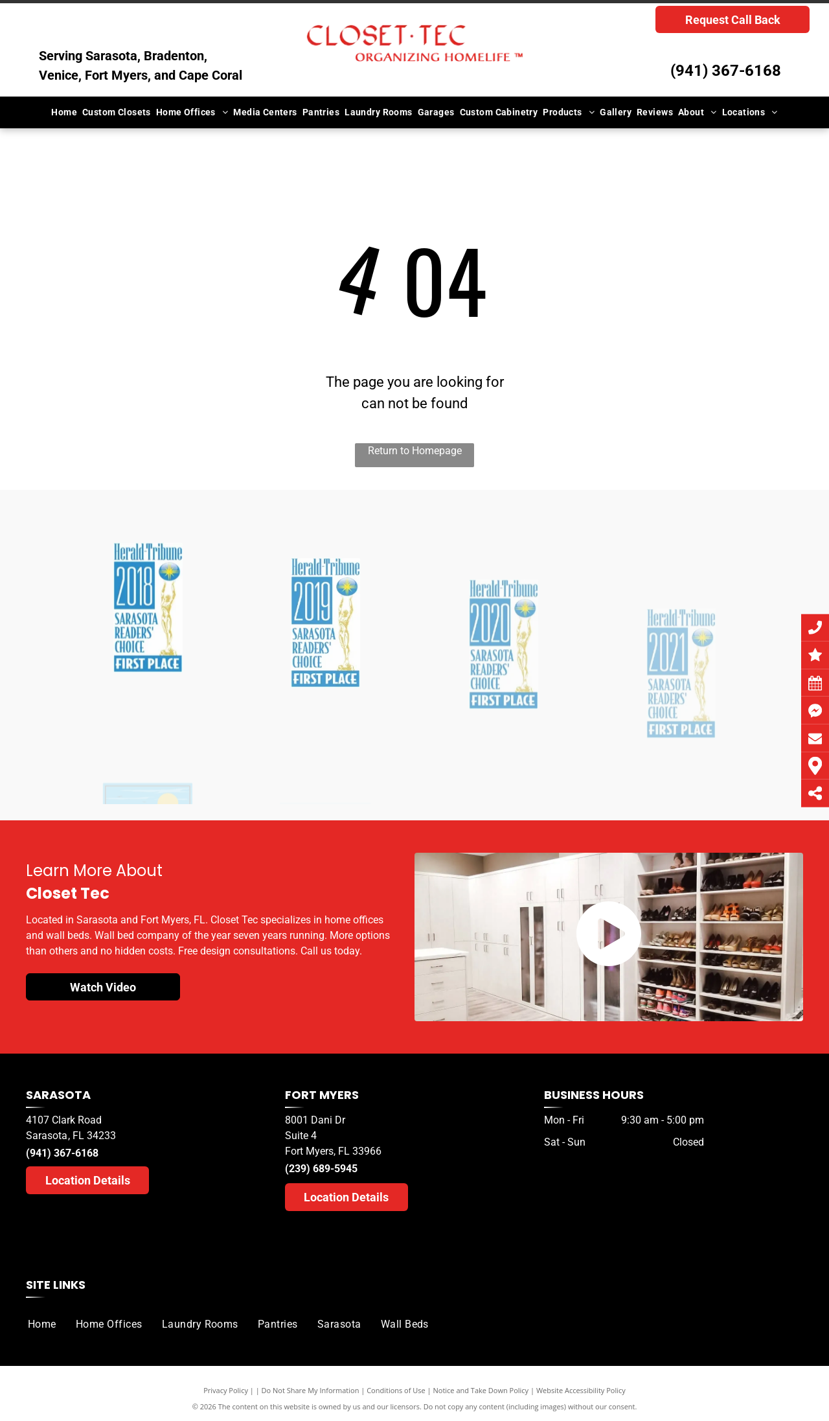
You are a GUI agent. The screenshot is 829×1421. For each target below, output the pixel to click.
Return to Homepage (415, 451)
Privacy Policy (225, 1390)
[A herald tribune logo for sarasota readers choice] (148, 709)
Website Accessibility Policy (581, 1390)
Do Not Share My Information (310, 1390)
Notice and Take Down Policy (481, 1390)
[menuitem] (64, 112)
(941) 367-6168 (725, 71)
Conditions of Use (396, 1390)
